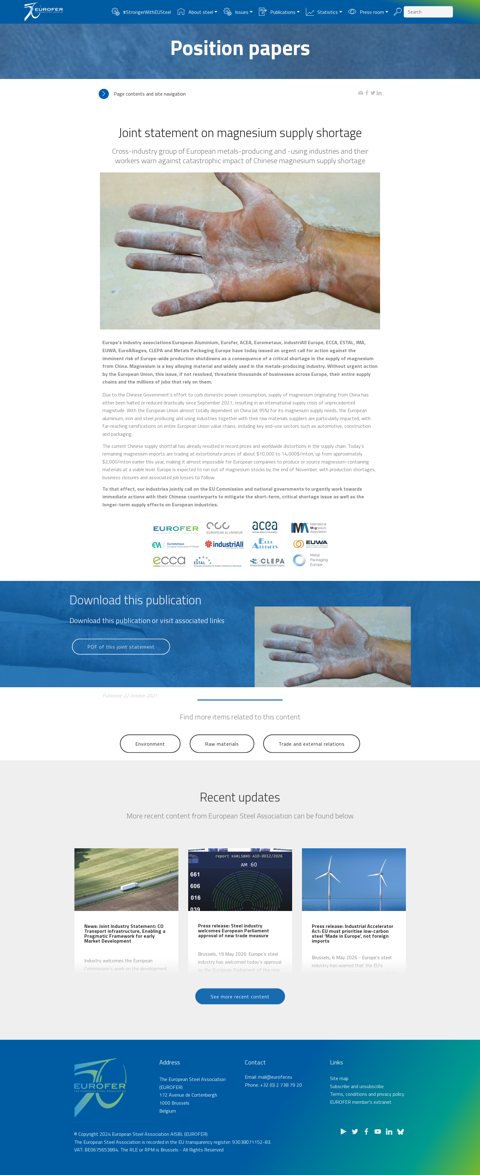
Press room (366, 12)
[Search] (428, 12)
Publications (277, 12)
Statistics (322, 12)
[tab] (228, 94)
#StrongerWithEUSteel (141, 12)
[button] (228, 94)
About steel (195, 12)
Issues (236, 12)
